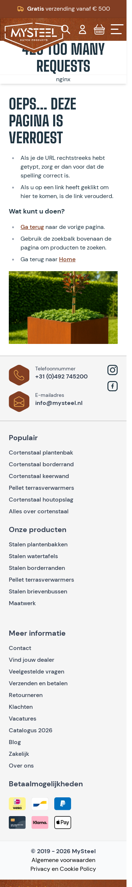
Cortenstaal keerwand (39, 476)
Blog (15, 742)
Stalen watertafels (33, 556)
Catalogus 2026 (30, 730)
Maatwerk (22, 603)
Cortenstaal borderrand (41, 464)
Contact (20, 648)
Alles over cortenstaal (39, 511)
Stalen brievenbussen (38, 591)
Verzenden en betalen (38, 683)
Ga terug (32, 227)
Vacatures (22, 718)
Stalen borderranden (37, 568)
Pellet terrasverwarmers (41, 488)
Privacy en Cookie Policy (63, 869)
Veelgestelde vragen (36, 671)
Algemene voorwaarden (63, 860)
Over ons (21, 765)
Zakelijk (19, 754)
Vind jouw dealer (31, 660)
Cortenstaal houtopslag (41, 499)
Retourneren (26, 695)
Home (67, 259)
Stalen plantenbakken (38, 544)
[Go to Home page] (34, 36)
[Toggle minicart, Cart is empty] (99, 29)
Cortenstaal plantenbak (41, 452)
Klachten (21, 707)
